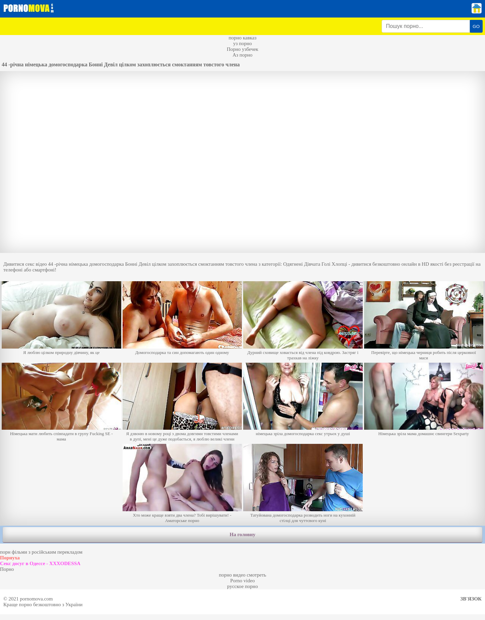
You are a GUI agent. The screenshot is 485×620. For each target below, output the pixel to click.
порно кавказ (243, 37)
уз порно (242, 43)
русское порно (242, 586)
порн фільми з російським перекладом (41, 552)
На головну (242, 534)
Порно (7, 569)
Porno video (242, 580)
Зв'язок (471, 598)
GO (476, 26)
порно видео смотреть (242, 575)
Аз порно (242, 55)
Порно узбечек (242, 49)
